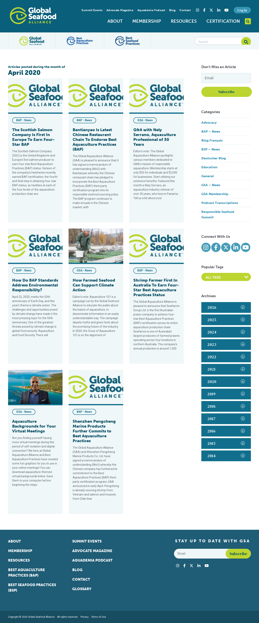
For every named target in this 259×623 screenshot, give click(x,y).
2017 (226, 418)
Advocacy (209, 122)
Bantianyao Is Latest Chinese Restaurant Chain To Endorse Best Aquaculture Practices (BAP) (95, 139)
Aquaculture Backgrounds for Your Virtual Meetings (34, 426)
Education (209, 167)
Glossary (81, 589)
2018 (226, 406)
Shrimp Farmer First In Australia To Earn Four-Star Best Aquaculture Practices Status (156, 287)
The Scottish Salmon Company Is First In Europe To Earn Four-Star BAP (33, 137)
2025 (226, 320)
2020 (226, 381)
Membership (146, 21)
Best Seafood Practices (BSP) (32, 588)
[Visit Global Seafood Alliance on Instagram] (197, 10)
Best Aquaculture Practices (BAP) (26, 573)
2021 (226, 369)
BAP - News (24, 120)
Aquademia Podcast (151, 10)
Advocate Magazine (119, 10)
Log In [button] (242, 10)
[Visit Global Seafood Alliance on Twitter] (211, 10)
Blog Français (212, 140)
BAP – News (210, 131)
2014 (226, 456)
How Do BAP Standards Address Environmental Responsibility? (35, 285)
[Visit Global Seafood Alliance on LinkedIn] (218, 10)
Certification (223, 21)
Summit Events (92, 10)
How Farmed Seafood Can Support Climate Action (94, 285)
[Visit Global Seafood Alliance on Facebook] (204, 10)
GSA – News (210, 185)
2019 (226, 394)
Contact (185, 10)
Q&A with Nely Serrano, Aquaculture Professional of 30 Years (154, 137)
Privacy (85, 616)
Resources (184, 21)
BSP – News (210, 149)
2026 (226, 307)
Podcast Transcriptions (219, 203)
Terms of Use (98, 616)
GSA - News (145, 120)
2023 (226, 344)
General (207, 176)
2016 (226, 431)
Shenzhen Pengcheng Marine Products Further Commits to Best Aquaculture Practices (94, 431)
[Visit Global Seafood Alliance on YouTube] (226, 10)
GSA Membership (214, 194)
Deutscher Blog (213, 158)
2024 (226, 332)
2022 (226, 357)
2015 (226, 443)
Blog (172, 10)
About (115, 21)
